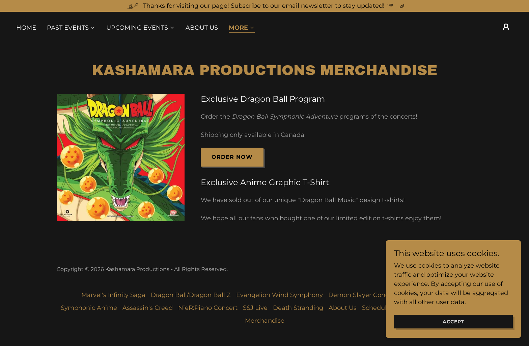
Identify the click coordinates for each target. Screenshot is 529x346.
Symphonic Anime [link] (89, 308)
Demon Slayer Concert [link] (362, 295)
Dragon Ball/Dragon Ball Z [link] (191, 295)
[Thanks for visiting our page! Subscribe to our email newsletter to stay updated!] (264, 5)
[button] (71, 28)
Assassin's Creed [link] (147, 308)
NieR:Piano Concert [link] (208, 308)
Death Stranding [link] (298, 308)
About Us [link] (202, 27)
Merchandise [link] (264, 320)
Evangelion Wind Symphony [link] (279, 295)
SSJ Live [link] (255, 308)
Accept (453, 335)
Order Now (232, 157)
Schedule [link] (376, 308)
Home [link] (26, 27)
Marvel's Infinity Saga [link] (113, 295)
